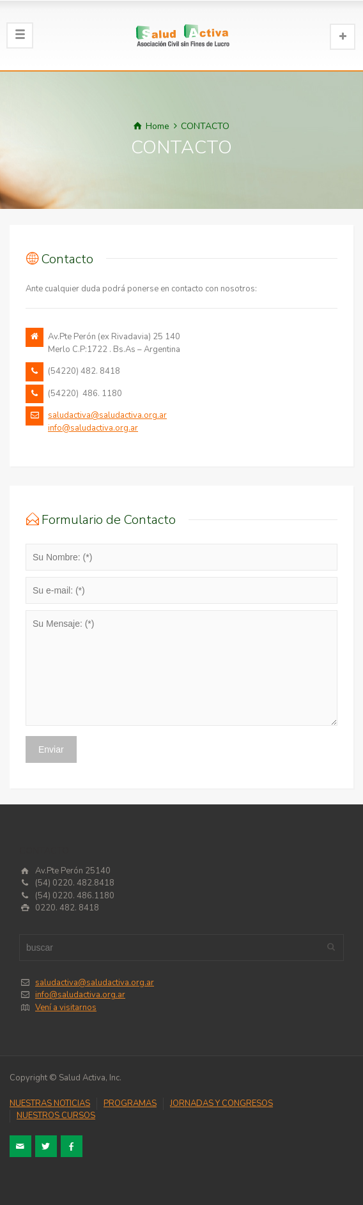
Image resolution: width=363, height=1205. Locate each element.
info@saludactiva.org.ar (93, 428)
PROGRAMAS (130, 1103)
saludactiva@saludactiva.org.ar (107, 415)
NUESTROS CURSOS (56, 1115)
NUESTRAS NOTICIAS (50, 1103)
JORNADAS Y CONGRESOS (221, 1103)
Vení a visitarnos (66, 1007)
